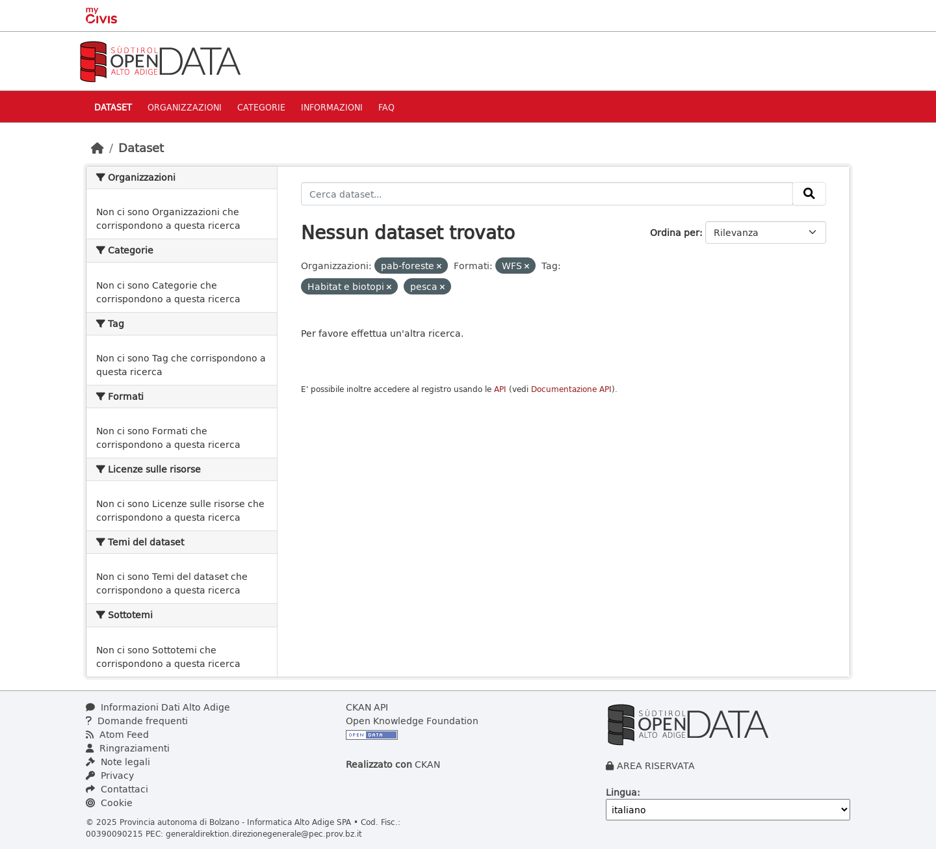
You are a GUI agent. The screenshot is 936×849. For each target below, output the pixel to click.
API (500, 389)
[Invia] (809, 193)
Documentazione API (571, 389)
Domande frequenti (137, 720)
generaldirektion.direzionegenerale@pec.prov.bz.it (264, 833)
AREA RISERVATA (656, 765)
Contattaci (117, 789)
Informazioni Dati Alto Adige (158, 707)
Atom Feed (117, 734)
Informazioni (332, 107)
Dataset (113, 107)
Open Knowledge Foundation (412, 720)
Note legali (118, 761)
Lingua (621, 792)
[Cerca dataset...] (547, 193)
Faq (386, 107)
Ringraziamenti (128, 748)
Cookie (109, 802)
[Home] (97, 147)
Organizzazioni (185, 107)
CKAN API (367, 707)
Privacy (110, 775)
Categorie (261, 107)
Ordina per (674, 232)
